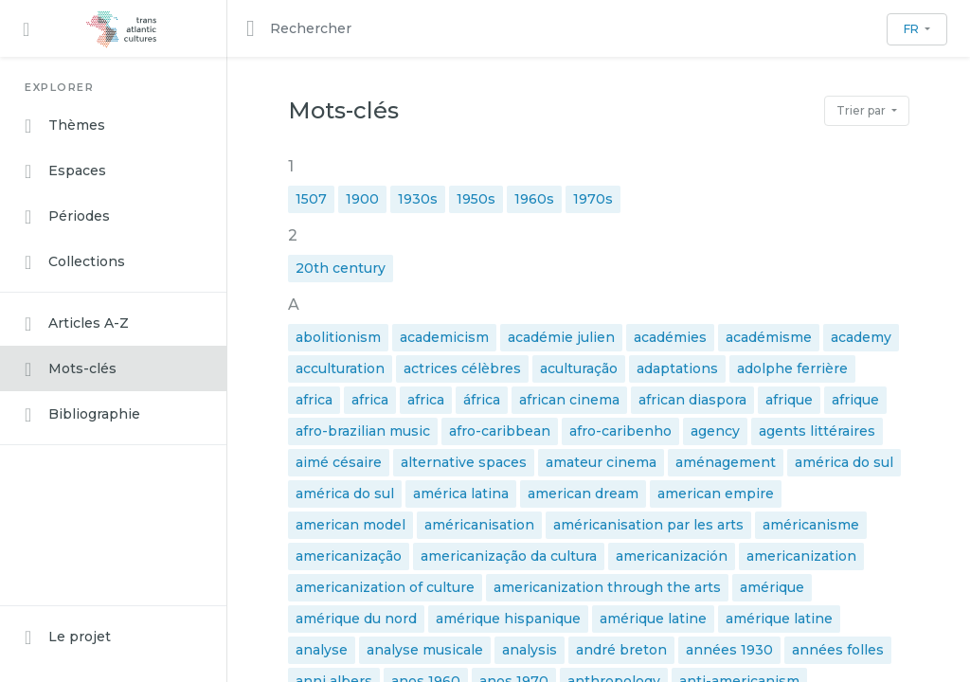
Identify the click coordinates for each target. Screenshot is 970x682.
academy (861, 337)
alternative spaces (464, 462)
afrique (789, 399)
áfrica (481, 399)
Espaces (65, 171)
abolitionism (338, 337)
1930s (418, 198)
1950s (476, 198)
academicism (444, 337)
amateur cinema (601, 462)
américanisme (811, 524)
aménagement (725, 462)
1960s (534, 198)
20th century (341, 268)
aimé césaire (339, 462)
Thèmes (65, 126)
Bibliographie (82, 415)
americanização (349, 556)
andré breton (621, 649)
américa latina (461, 493)
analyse (322, 649)
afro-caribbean (499, 431)
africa (314, 399)
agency (715, 431)
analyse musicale (425, 649)
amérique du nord (356, 618)
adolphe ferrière (792, 368)
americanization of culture (385, 587)
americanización (672, 556)
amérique (772, 587)
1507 (311, 198)
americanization (801, 556)
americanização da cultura (509, 556)
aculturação (579, 368)
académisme (769, 337)
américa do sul (844, 462)
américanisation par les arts (648, 524)
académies (670, 337)
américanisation (479, 524)
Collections (75, 262)
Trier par (862, 110)
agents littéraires (817, 431)
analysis (529, 649)
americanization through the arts (607, 587)
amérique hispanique (508, 618)
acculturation (340, 368)
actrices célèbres (462, 368)
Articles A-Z (77, 324)
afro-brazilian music (363, 431)
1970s (593, 198)
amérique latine (653, 618)
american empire (715, 493)
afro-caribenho (620, 431)
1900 (362, 198)
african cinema (569, 399)
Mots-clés (71, 369)
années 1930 (729, 649)
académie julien (561, 337)
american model (350, 524)
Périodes (67, 217)
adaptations (677, 368)
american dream (583, 493)
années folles (838, 649)
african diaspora (692, 399)
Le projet (68, 637)
